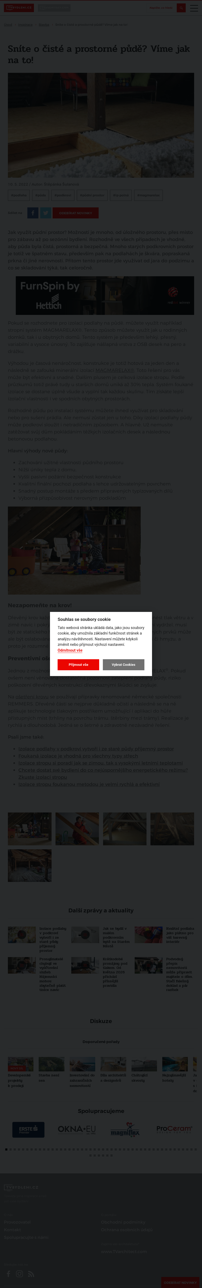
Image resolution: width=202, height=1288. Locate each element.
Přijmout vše (78, 665)
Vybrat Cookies (123, 665)
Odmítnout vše (70, 650)
